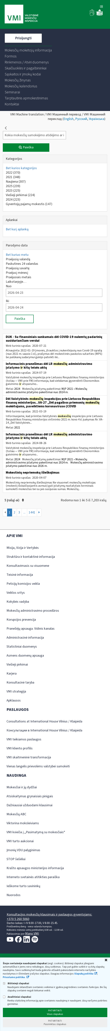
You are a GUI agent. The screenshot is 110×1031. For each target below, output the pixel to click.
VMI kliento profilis (20, 748)
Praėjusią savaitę (17, 268)
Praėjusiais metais (18, 277)
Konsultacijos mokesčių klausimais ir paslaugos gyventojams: (49, 914)
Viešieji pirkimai (20, 195)
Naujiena (16, 181)
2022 (13, 172)
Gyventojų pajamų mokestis (29, 204)
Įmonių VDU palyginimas (23, 850)
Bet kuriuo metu (17, 254)
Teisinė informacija (20, 574)
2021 (13, 177)
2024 (13, 199)
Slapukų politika (83, 974)
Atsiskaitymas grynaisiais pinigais (30, 796)
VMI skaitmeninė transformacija (29, 757)
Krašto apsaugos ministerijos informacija (35, 868)
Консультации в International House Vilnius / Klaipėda (44, 730)
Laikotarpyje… (16, 281)
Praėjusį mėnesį (17, 272)
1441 (32, 512)
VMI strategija (16, 691)
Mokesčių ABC (16, 814)
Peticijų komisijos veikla (23, 583)
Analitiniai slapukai (17, 997)
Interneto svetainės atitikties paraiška (33, 877)
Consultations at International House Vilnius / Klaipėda (44, 721)
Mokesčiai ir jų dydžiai (22, 787)
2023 (13, 190)
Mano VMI (32, 933)
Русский (81, 119)
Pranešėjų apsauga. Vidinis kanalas (31, 628)
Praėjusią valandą (18, 259)
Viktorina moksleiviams (23, 823)
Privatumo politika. (14, 977)
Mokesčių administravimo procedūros (33, 610)
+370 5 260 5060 (18, 919)
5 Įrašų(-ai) (14, 500)
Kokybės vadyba (18, 601)
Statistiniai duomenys (22, 646)
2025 (13, 186)
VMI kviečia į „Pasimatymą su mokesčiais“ (36, 832)
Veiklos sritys (16, 592)
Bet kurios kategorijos (21, 168)
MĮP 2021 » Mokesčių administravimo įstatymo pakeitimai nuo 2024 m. (46, 390)
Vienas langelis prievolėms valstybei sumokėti (38, 766)
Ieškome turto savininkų (23, 886)
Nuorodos (13, 895)
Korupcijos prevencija (21, 619)
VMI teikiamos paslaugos (24, 739)
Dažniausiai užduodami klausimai (29, 805)
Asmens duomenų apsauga (25, 655)
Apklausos (14, 700)
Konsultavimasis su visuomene (28, 565)
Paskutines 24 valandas (22, 263)
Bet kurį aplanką (17, 229)
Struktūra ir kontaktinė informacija (31, 556)
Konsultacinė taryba (20, 682)
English (68, 119)
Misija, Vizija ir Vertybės (23, 547)
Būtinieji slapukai (16, 983)
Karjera (12, 673)
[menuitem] (28, 50)
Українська (96, 119)
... (24, 512)
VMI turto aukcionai (20, 841)
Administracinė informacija (25, 637)
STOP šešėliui (16, 859)
